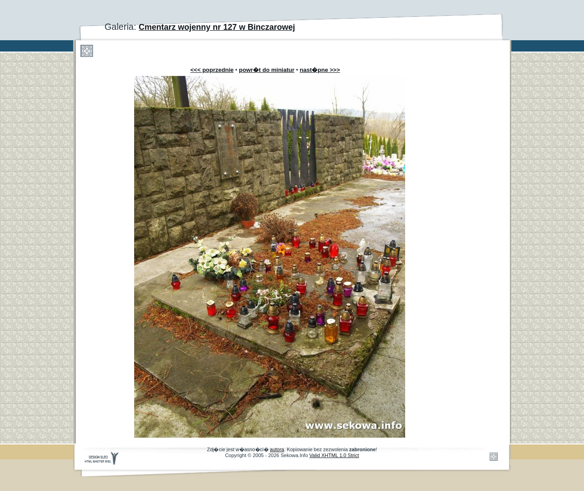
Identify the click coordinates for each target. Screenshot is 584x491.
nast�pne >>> (320, 69)
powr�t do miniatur (266, 69)
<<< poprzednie (212, 69)
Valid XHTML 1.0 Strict (334, 455)
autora (277, 449)
